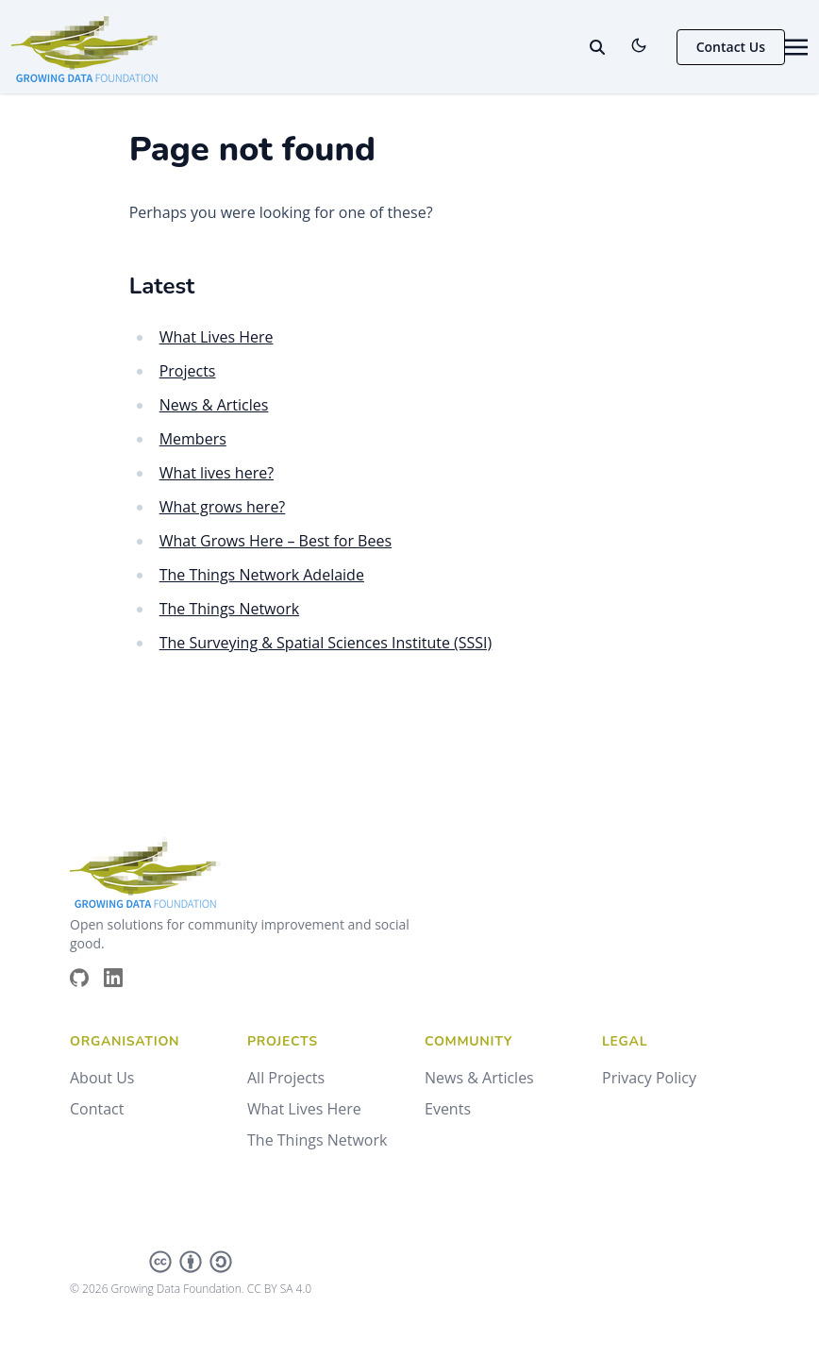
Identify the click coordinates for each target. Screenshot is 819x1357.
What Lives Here (216, 337)
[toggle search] (597, 47)
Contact (97, 1108)
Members (192, 438)
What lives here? (216, 472)
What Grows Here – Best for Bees (275, 540)
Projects (187, 370)
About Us (102, 1077)
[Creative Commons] (190, 1261)
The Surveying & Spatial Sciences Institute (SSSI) (326, 642)
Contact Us (730, 47)
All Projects (286, 1077)
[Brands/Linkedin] (121, 977)
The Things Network (229, 608)
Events (448, 1108)
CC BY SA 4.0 (279, 1289)
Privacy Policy (649, 1077)
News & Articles (214, 404)
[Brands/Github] (87, 977)
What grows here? (222, 506)
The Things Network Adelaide (261, 574)
